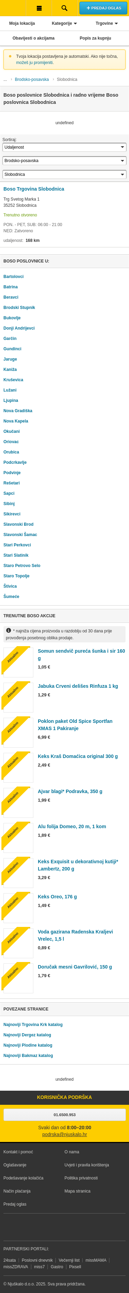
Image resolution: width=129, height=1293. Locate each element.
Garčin (10, 338)
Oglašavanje (14, 1165)
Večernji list (69, 1260)
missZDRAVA (15, 1266)
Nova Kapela (15, 421)
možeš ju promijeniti (34, 62)
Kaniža (10, 369)
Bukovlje (12, 318)
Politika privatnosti (81, 1178)
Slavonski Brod (18, 524)
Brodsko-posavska (32, 79)
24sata (9, 1260)
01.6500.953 (65, 1115)
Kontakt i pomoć (18, 1152)
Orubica (11, 452)
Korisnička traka (39, 8)
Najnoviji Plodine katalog (27, 1045)
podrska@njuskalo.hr (64, 1134)
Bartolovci (13, 276)
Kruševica (13, 379)
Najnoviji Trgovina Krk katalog (33, 1024)
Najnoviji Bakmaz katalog (28, 1055)
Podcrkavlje (14, 462)
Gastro (57, 1266)
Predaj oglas (14, 1204)
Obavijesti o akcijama (33, 38)
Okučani (11, 431)
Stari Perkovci (17, 545)
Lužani (10, 390)
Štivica (10, 586)
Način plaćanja (17, 1191)
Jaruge (10, 359)
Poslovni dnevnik (37, 1260)
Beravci (10, 297)
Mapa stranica (77, 1191)
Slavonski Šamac (20, 534)
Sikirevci (11, 514)
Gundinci (12, 348)
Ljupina (10, 400)
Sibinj (9, 503)
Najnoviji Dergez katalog (27, 1035)
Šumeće (11, 596)
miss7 (39, 1266)
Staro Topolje (16, 576)
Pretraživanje (64, 8)
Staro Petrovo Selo (21, 565)
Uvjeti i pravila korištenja (87, 1165)
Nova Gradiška (17, 410)
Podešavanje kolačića (23, 1178)
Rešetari (11, 483)
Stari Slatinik (16, 555)
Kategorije (62, 23)
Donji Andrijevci (19, 328)
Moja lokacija (22, 23)
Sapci (8, 493)
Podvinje (12, 472)
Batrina (10, 287)
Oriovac (11, 441)
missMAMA (96, 1260)
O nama (72, 1152)
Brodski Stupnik (19, 307)
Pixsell (75, 1266)
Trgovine (104, 23)
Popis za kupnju (95, 38)
